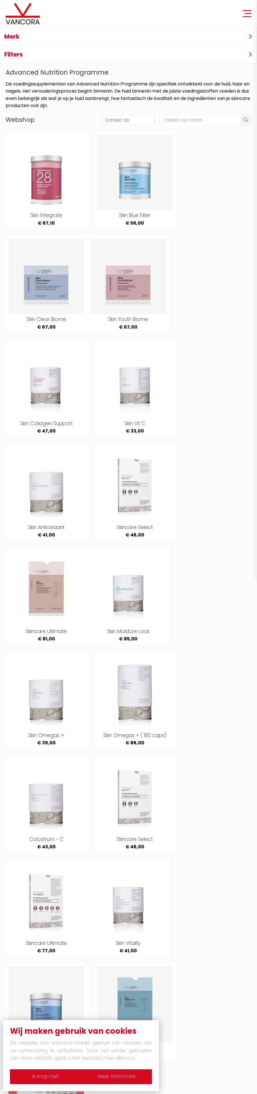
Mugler (147, 960)
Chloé (27, 979)
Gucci (146, 951)
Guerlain (29, 942)
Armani (147, 942)
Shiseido (149, 989)
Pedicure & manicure (164, 1007)
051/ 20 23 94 (226, 1050)
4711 (24, 932)
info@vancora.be (231, 1060)
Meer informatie (118, 1076)
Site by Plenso (188, 1087)
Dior (24, 998)
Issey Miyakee (155, 970)
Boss (25, 989)
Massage (31, 1017)
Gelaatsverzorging (161, 1017)
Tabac (147, 932)
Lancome (31, 970)
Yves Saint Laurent (41, 951)
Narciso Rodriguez (161, 979)
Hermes (29, 960)
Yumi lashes (34, 1007)
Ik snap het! (44, 1076)
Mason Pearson (158, 998)
